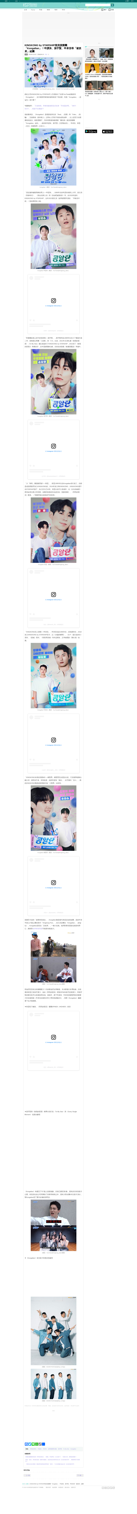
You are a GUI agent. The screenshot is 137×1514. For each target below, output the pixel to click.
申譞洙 (39, 1449)
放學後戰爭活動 (52, 1449)
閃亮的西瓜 (33, 1449)
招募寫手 (73, 1487)
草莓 (46, 54)
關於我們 (48, 1487)
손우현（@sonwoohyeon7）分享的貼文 (53, 476)
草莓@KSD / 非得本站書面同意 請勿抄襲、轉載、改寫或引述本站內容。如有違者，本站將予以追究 (52, 1406)
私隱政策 (60, 1487)
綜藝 (26, 54)
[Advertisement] (54, 1425)
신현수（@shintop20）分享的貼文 (53, 330)
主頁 (23, 1484)
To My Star (66, 1449)
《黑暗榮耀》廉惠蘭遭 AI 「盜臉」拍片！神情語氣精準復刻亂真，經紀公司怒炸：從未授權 (99, 60)
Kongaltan (73, 1449)
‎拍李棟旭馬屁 (37, 929)
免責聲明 (54, 1487)
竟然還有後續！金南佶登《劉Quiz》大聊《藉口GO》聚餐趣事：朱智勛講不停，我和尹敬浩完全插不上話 (99, 93)
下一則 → (80, 1475)
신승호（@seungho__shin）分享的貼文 (53, 770)
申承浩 (45, 1449)
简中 (132, 1)
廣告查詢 (67, 1487)
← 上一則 (27, 1475)
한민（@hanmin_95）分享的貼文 (54, 624)
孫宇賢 (60, 1449)
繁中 (128, 1)
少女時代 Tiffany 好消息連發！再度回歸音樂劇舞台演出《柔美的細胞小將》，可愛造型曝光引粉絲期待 (98, 76)
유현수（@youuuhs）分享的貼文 (53, 912)
